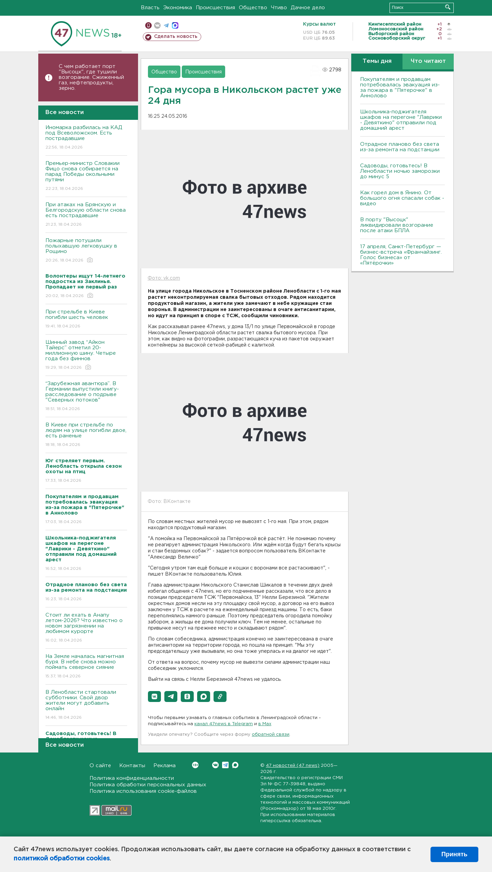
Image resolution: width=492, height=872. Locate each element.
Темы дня (377, 61)
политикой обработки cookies (62, 858)
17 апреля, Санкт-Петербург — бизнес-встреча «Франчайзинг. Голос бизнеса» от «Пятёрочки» (401, 254)
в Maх (264, 724)
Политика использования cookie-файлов (143, 791)
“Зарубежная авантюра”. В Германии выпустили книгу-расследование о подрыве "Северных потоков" (86, 396)
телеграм (166, 25)
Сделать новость (175, 36)
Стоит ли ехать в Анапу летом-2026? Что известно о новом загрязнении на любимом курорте (86, 628)
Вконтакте (195, 765)
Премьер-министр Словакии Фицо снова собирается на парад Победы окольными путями (86, 176)
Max (235, 765)
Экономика (177, 7)
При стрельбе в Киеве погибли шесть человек (86, 319)
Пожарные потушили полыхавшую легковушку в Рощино (86, 250)
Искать (447, 7)
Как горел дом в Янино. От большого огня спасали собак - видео (402, 198)
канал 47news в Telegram (223, 724)
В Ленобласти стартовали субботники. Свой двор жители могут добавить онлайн (86, 705)
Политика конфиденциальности (132, 778)
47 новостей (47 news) (292, 766)
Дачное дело (308, 7)
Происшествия (215, 7)
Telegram (225, 765)
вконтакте (157, 25)
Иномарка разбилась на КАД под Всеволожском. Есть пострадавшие (86, 137)
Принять (454, 854)
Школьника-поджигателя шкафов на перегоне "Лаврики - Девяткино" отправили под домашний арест (401, 120)
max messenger (175, 25)
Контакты (132, 765)
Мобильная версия (148, 25)
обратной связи (270, 734)
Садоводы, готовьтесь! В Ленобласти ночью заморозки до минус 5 (400, 171)
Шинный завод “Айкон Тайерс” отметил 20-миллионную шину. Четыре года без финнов (86, 355)
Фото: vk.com (164, 278)
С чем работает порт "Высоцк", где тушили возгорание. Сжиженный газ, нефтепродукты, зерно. (91, 77)
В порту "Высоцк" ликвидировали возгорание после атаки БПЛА (396, 225)
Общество (253, 7)
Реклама (164, 765)
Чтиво (279, 7)
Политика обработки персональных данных (148, 785)
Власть (150, 7)
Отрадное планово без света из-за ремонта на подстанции (399, 147)
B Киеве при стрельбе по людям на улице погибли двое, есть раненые (86, 435)
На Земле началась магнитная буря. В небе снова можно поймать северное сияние (86, 666)
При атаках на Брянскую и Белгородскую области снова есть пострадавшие (86, 214)
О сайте (100, 765)
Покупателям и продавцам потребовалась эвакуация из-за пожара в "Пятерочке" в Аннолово (400, 87)
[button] (154, 696)
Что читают (428, 61)
